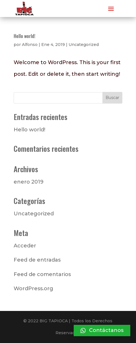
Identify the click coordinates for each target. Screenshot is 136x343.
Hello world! (24, 36)
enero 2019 (29, 182)
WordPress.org (33, 288)
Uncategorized (84, 44)
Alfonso (30, 44)
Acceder (25, 246)
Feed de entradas (37, 260)
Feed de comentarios (42, 274)
